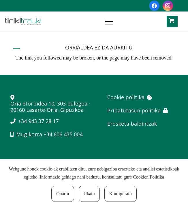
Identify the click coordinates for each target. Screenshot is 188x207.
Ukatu (89, 193)
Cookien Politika (148, 177)
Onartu (62, 193)
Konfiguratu (120, 193)
